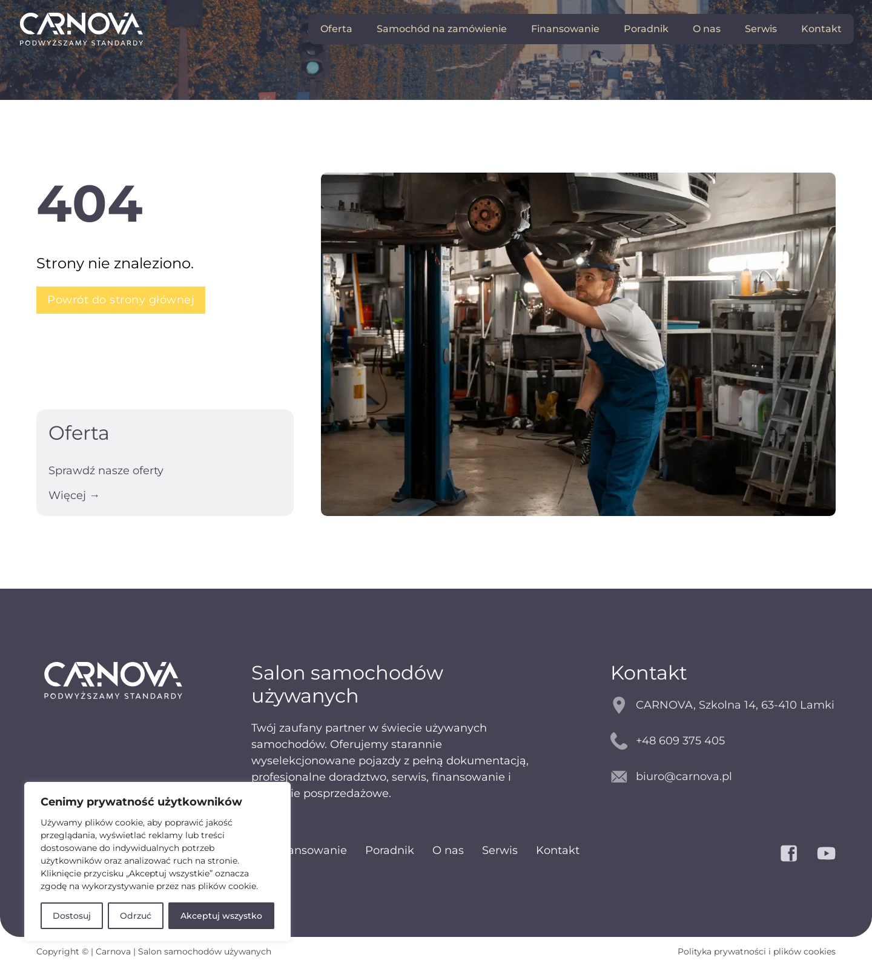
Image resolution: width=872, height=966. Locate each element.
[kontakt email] (723, 777)
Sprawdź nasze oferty (106, 470)
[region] (157, 862)
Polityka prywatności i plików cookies (757, 951)
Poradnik (646, 29)
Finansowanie (565, 29)
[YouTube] (826, 853)
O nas (707, 29)
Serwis (761, 29)
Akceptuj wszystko (221, 915)
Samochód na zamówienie (442, 29)
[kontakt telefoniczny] (723, 741)
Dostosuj (72, 915)
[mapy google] (723, 705)
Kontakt (821, 29)
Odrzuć (135, 915)
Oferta (336, 29)
